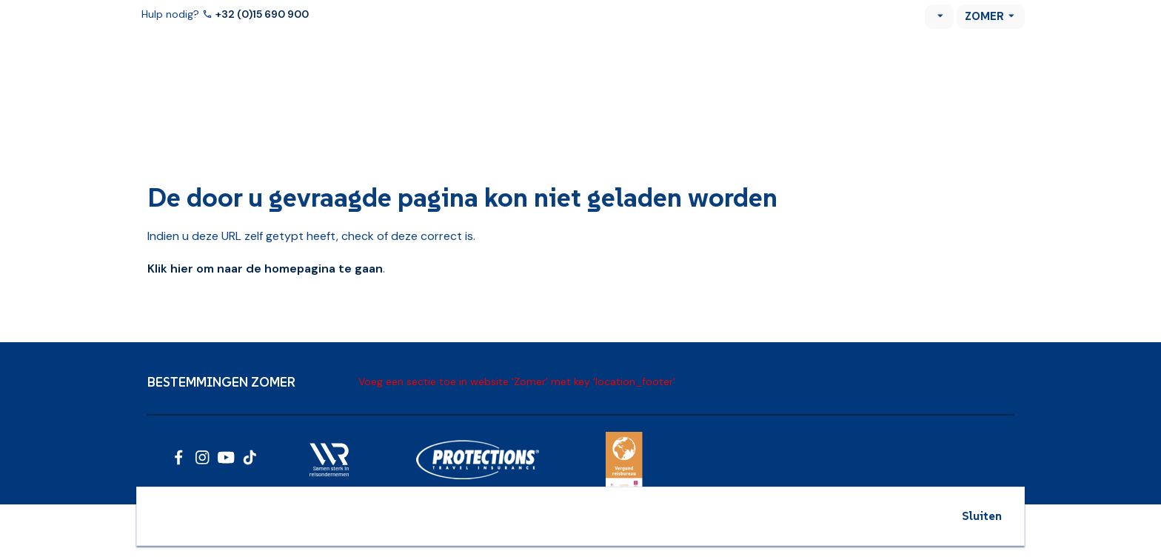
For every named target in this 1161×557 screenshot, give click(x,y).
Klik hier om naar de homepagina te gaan (265, 268)
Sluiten (982, 515)
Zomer (984, 16)
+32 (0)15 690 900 (263, 14)
